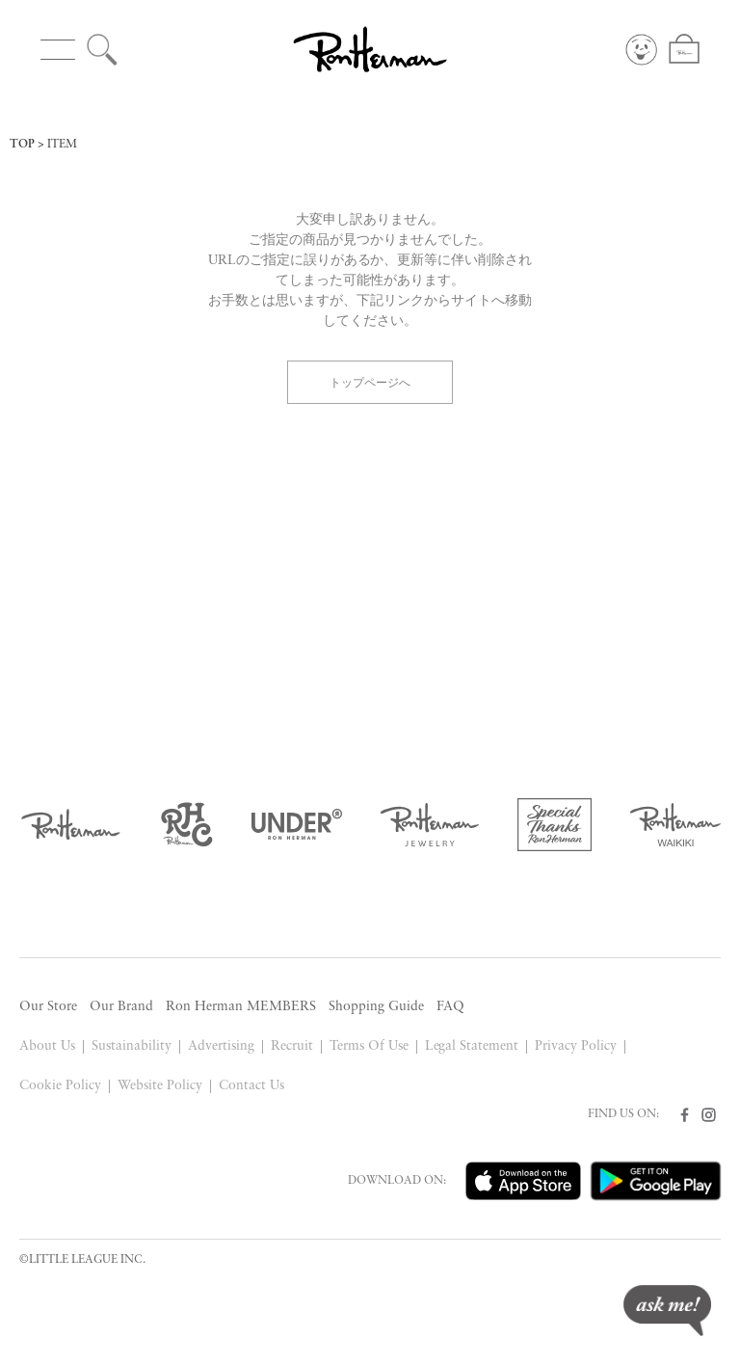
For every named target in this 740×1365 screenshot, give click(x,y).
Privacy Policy (576, 1046)
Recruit (292, 1046)
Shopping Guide (376, 1007)
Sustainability (132, 1046)
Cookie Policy (60, 1086)
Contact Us (251, 1086)
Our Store (48, 1007)
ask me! (667, 1310)
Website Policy (160, 1086)
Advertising (221, 1046)
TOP (22, 144)
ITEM (62, 144)
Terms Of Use (369, 1046)
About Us (47, 1046)
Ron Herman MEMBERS (241, 1007)
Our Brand (121, 1007)
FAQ (450, 1007)
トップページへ (370, 381)
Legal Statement (472, 1046)
